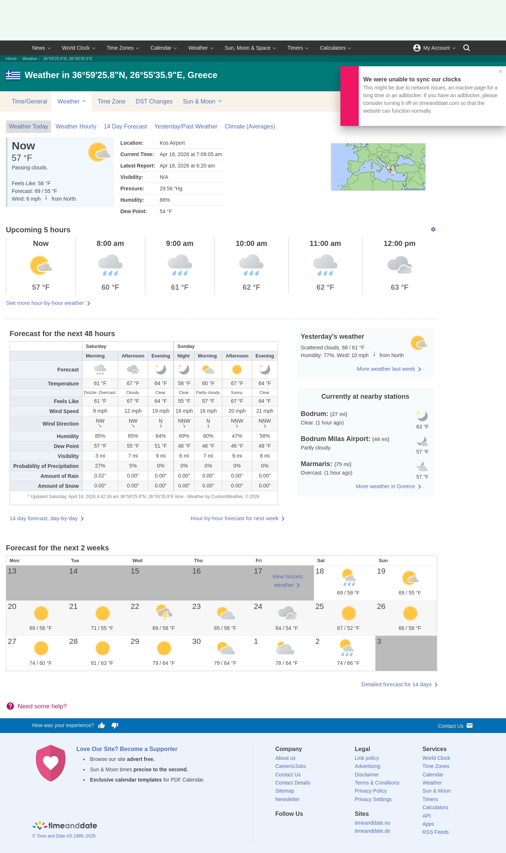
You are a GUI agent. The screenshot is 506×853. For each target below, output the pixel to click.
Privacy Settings (373, 799)
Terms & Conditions (377, 783)
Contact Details (292, 783)
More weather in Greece (385, 486)
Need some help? (42, 706)
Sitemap (284, 791)
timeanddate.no (372, 823)
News (38, 48)
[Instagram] (318, 827)
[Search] (466, 47)
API (426, 816)
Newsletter (287, 799)
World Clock (76, 48)
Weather (198, 48)
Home (11, 58)
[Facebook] (280, 827)
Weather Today (28, 126)
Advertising (367, 766)
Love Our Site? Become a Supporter (127, 749)
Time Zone (111, 101)
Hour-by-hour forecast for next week (235, 518)
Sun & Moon (203, 101)
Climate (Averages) (250, 126)
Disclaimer (367, 775)
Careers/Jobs (290, 766)
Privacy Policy (371, 791)
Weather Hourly (76, 126)
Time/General (29, 101)
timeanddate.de (372, 831)
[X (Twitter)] (293, 827)
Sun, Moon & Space (248, 48)
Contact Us (456, 725)
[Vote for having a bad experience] (115, 725)
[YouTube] (330, 827)
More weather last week (386, 369)
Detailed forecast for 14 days (396, 684)
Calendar (161, 48)
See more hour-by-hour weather (45, 303)
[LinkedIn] (305, 827)
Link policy (367, 758)
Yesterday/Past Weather (185, 126)
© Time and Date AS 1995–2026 (64, 836)
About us (285, 758)
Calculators (333, 48)
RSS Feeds (435, 832)
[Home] (64, 826)
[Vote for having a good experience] (101, 725)
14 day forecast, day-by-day (44, 518)
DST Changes (154, 101)
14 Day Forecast (125, 126)
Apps (428, 824)
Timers (295, 48)
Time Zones (120, 48)
